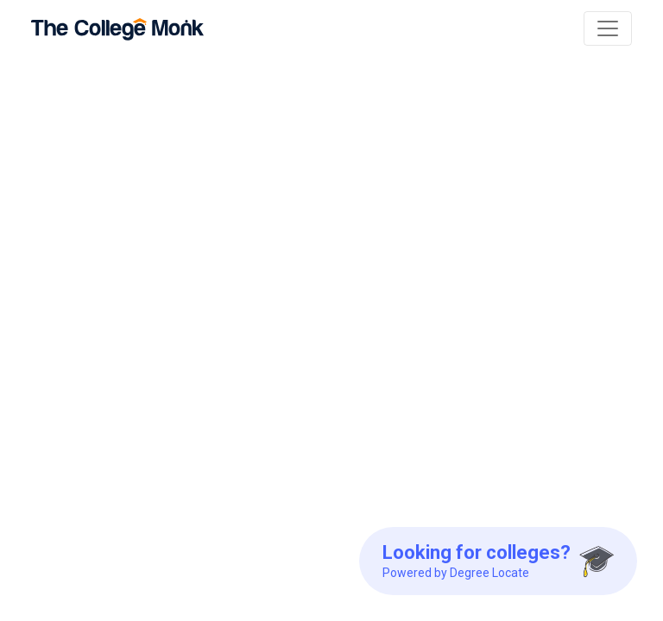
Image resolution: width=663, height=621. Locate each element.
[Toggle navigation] (608, 28)
